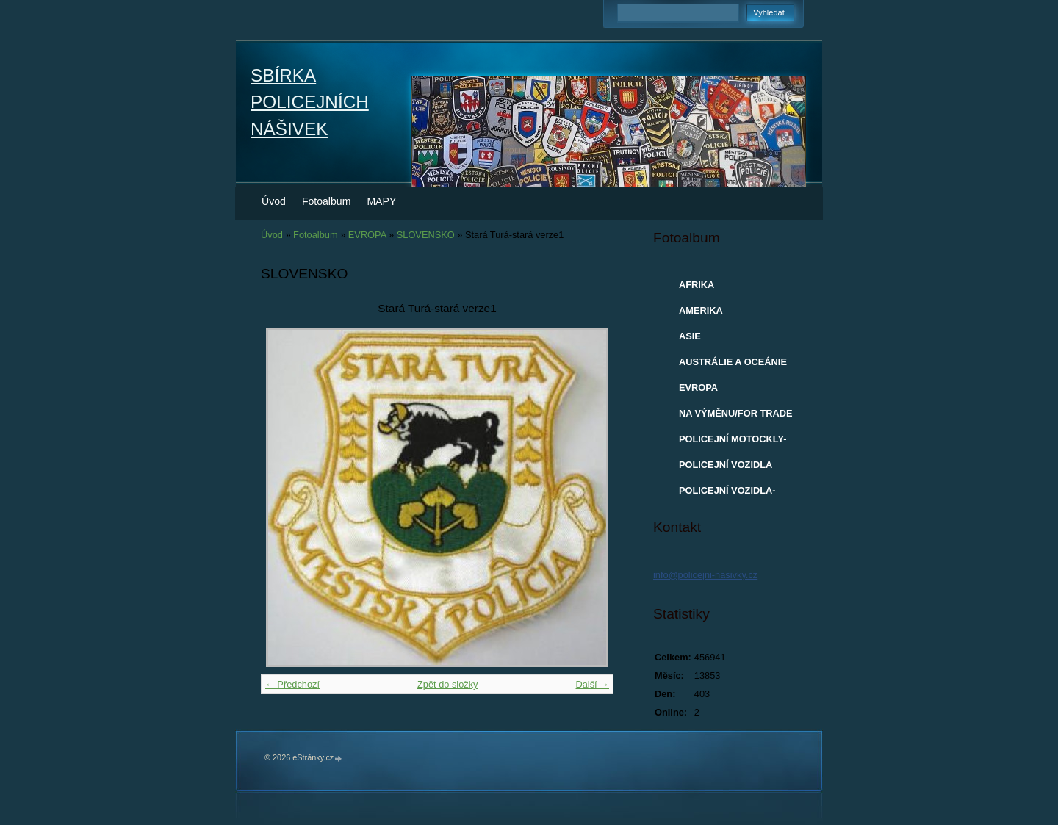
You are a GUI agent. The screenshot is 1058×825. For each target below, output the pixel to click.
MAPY (381, 201)
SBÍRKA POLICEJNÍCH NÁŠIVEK (310, 102)
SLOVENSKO (426, 234)
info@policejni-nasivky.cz (705, 574)
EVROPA (367, 234)
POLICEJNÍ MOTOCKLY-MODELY (732, 442)
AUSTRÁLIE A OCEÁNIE (733, 361)
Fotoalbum (326, 201)
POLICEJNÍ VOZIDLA (725, 464)
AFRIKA (696, 284)
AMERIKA (701, 310)
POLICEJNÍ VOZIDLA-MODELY (727, 493)
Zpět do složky (447, 684)
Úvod (274, 201)
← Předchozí (292, 684)
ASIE (690, 336)
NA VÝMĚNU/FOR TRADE (736, 413)
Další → (592, 684)
